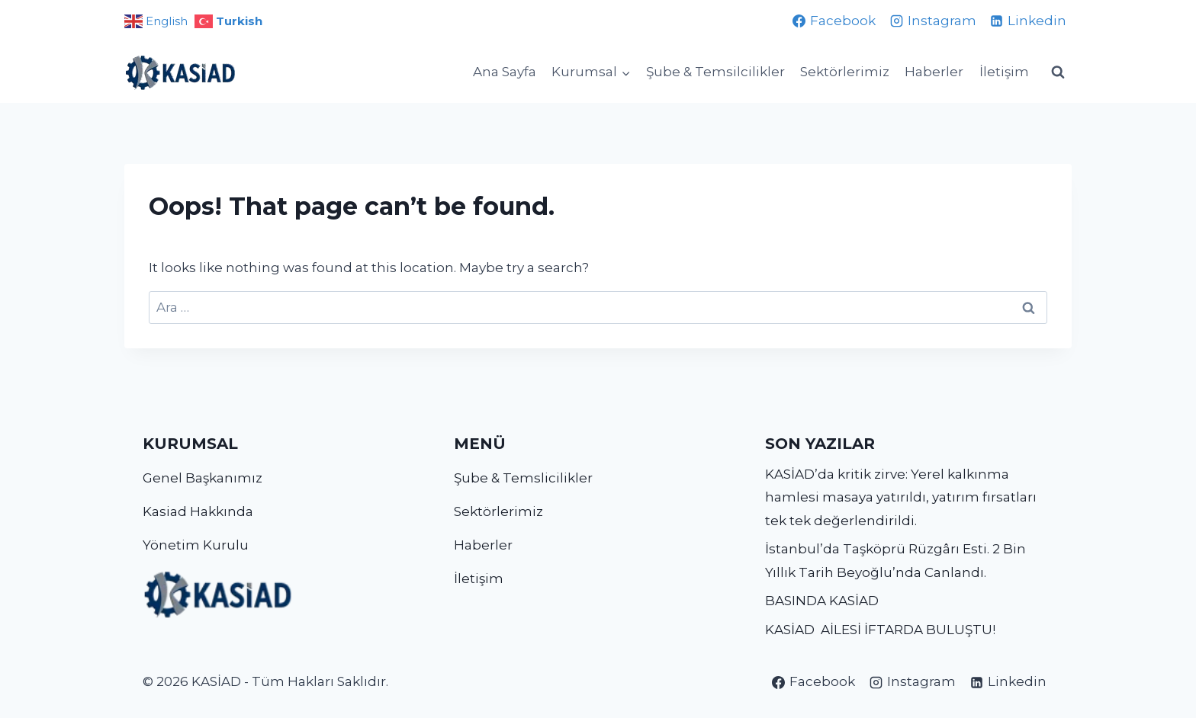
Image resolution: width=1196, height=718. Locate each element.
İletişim (1004, 71)
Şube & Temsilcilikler (715, 71)
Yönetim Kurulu (196, 545)
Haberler (934, 71)
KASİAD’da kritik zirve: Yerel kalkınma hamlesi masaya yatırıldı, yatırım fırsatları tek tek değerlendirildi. (901, 497)
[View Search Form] (1058, 72)
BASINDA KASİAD (822, 600)
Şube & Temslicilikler (523, 478)
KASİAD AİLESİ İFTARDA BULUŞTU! (880, 629)
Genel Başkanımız (202, 478)
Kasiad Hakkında (198, 511)
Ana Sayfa (504, 71)
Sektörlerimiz (844, 71)
